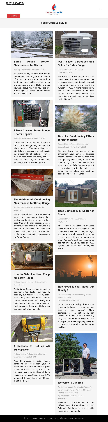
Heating (17, 70)
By (26, 70)
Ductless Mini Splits (65, 70)
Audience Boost (78, 418)
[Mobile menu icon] (100, 9)
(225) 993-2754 (15, 3)
